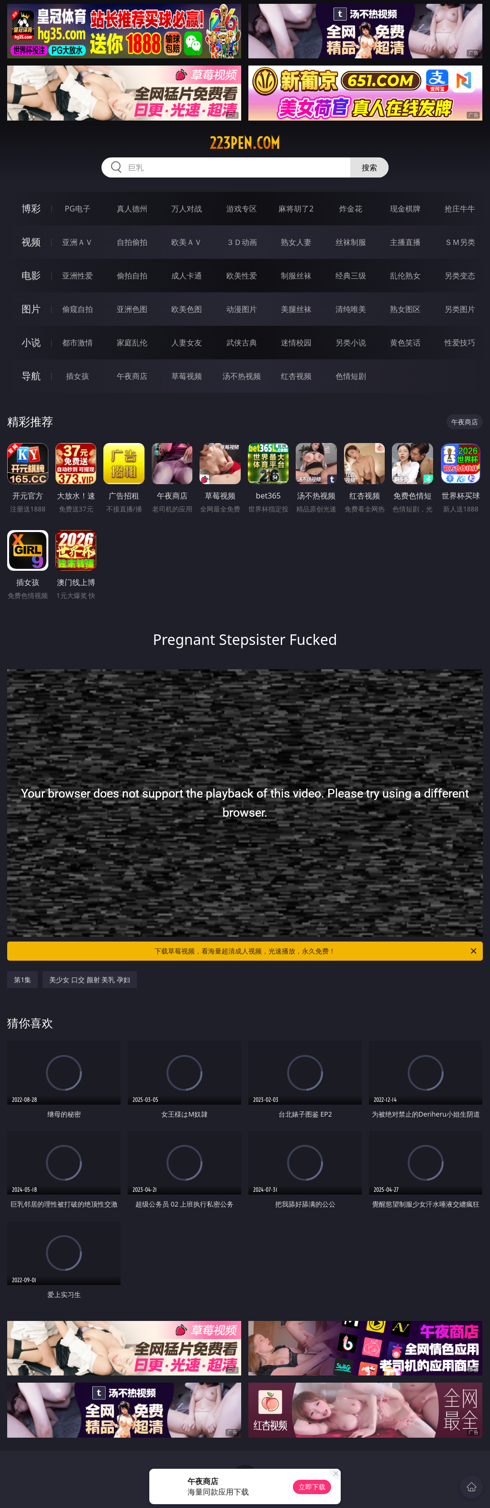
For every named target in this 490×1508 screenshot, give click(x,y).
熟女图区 (405, 309)
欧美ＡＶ (186, 242)
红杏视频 (296, 376)
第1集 (22, 979)
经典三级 (350, 275)
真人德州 (132, 208)
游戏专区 (241, 208)
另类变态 (460, 275)
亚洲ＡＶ (77, 242)
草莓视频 (186, 376)
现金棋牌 (405, 208)
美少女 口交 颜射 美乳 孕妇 (89, 979)
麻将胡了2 (295, 208)
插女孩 (77, 376)
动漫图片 (241, 309)
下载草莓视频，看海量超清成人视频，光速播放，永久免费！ (316, 951)
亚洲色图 (132, 309)
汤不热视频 (242, 376)
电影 (31, 275)
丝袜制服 (350, 242)
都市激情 (77, 342)
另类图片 (460, 309)
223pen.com (245, 143)
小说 (31, 342)
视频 (31, 241)
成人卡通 (186, 275)
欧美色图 (186, 309)
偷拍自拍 (132, 275)
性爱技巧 (460, 342)
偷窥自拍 (77, 309)
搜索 (369, 167)
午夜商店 (132, 376)
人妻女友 (186, 342)
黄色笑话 (405, 342)
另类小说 (350, 342)
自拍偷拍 (132, 242)
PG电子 (77, 208)
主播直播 (405, 242)
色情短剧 (350, 376)
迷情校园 (296, 342)
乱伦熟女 (405, 275)
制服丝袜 (296, 275)
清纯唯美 (350, 309)
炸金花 (350, 208)
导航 (31, 375)
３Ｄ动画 (241, 242)
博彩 (31, 208)
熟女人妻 (296, 242)
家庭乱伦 (132, 342)
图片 (31, 308)
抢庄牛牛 (460, 208)
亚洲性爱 (77, 275)
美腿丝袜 (296, 309)
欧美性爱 (241, 275)
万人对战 (186, 208)
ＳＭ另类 (460, 242)
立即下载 (312, 1486)
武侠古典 (241, 342)
